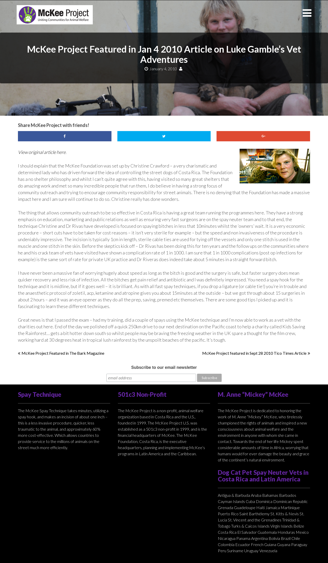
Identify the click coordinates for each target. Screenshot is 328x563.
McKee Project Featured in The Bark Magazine (63, 353)
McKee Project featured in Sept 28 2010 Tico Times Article (254, 353)
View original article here (42, 152)
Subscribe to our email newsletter (164, 367)
